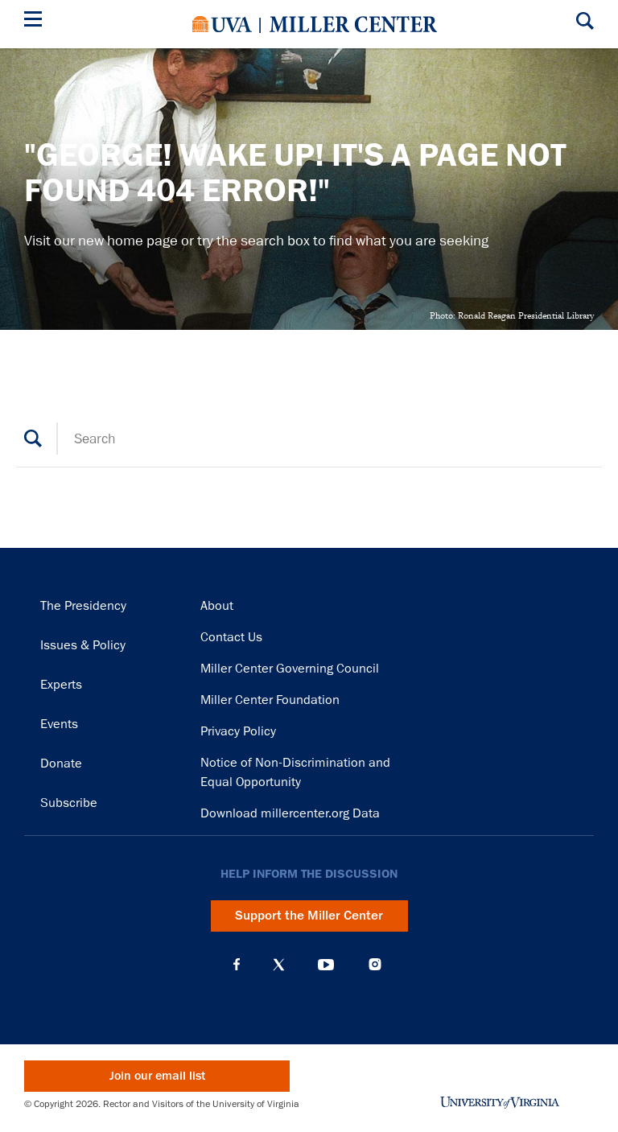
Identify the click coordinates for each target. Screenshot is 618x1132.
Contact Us (231, 637)
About (216, 606)
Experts (61, 685)
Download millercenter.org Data (290, 813)
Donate (61, 763)
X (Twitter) (278, 964)
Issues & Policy (83, 645)
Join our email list (157, 1076)
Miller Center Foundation (270, 700)
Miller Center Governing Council (289, 669)
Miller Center (353, 24)
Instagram (375, 964)
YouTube (326, 964)
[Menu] (36, 21)
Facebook (236, 964)
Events (59, 724)
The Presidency (83, 606)
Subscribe (68, 803)
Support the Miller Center (309, 916)
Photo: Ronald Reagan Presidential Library (512, 315)
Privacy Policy (238, 731)
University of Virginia (222, 24)
